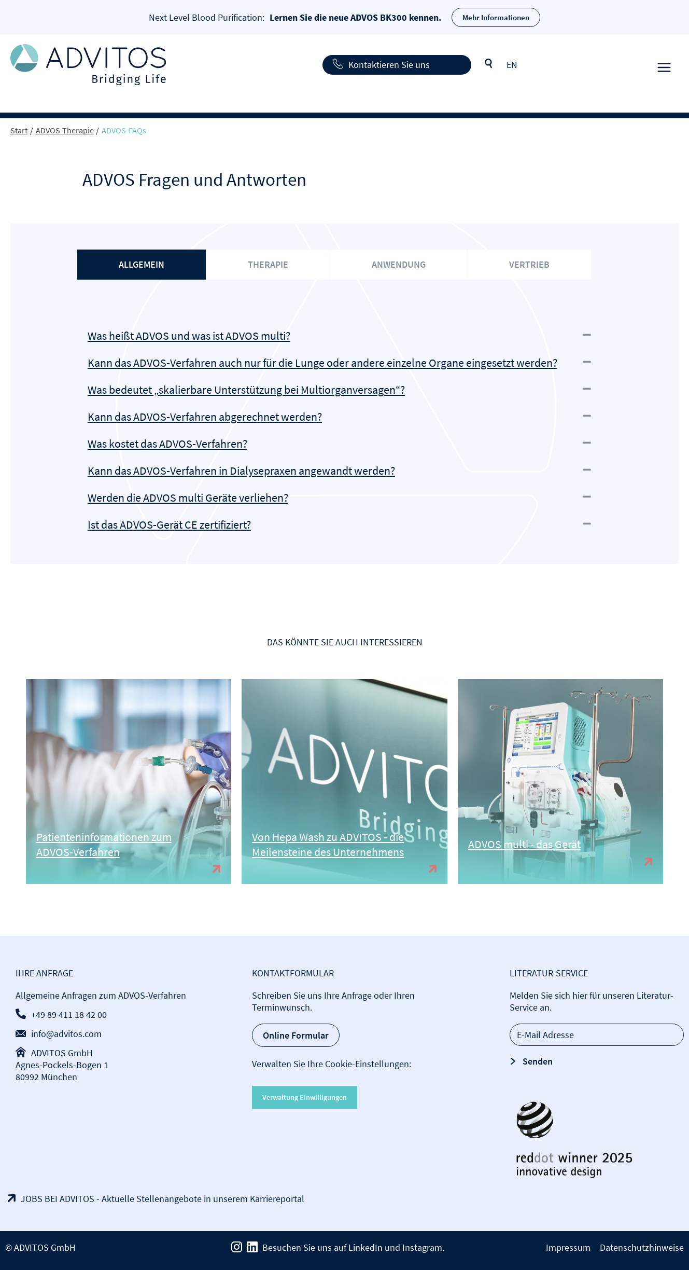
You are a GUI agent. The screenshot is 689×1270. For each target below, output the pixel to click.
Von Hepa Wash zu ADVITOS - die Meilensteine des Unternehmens (328, 844)
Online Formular (296, 1035)
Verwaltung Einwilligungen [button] (304, 1097)
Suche (489, 64)
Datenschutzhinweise (642, 1247)
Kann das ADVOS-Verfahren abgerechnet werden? (205, 416)
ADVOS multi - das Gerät (524, 844)
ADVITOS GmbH (62, 1053)
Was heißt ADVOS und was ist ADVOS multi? (189, 335)
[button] (344, 335)
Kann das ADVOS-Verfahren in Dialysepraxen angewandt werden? (241, 470)
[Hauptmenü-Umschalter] (664, 64)
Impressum (568, 1247)
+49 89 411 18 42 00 (69, 1014)
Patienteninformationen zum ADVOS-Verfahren (104, 844)
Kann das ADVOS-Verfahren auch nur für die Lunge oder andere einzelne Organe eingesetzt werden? (322, 362)
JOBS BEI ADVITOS (57, 1199)
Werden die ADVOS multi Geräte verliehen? (188, 497)
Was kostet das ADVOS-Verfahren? (167, 443)
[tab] (141, 265)
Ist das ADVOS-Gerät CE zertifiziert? (169, 524)
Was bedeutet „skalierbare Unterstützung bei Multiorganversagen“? (246, 389)
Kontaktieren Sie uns (389, 65)
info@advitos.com (66, 1034)
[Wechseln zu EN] (512, 65)
